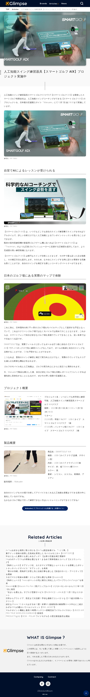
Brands (43, 3)
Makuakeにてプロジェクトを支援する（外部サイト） (45, 508)
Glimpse (16, 4)
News (64, 3)
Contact (52, 677)
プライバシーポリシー (45, 691)
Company (38, 677)
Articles (53, 3)
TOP (7, 9)
